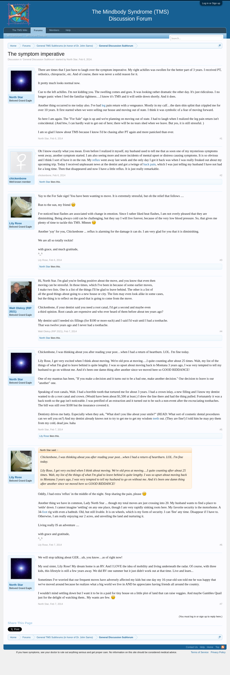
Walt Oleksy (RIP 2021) (20, 327)
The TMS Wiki (19, 30)
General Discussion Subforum (39, 77)
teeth (156, 436)
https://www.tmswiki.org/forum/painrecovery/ (47, 61)
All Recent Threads (36, 35)
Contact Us (192, 665)
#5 (221, 447)
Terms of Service (200, 670)
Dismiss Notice (218, 55)
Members (54, 30)
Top (217, 665)
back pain (149, 182)
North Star (72, 77)
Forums (38, 30)
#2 (221, 193)
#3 (221, 278)
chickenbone (17, 196)
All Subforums (14, 35)
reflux (96, 177)
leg (104, 123)
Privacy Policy (218, 670)
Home (210, 665)
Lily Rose (15, 241)
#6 (221, 562)
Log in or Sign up (211, 3)
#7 (221, 621)
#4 (221, 349)
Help (68, 30)
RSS (222, 665)
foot (44, 529)
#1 (221, 156)
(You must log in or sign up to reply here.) (200, 634)
